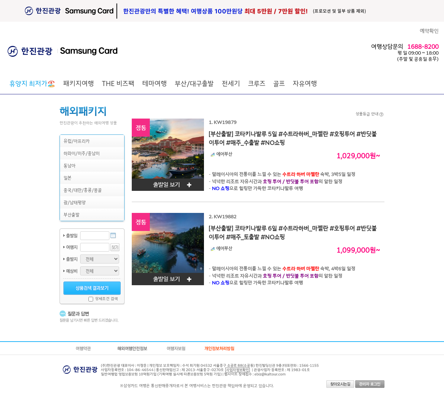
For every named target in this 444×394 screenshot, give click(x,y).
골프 (279, 83)
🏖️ (32, 83)
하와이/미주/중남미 (82, 153)
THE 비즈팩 (118, 83)
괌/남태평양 (75, 202)
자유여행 (305, 83)
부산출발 (71, 214)
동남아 (69, 165)
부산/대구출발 (194, 83)
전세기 (231, 83)
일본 (67, 178)
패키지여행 (78, 83)
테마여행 (154, 83)
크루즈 (256, 83)
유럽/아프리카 (77, 141)
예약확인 (429, 30)
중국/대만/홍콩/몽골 (83, 190)
